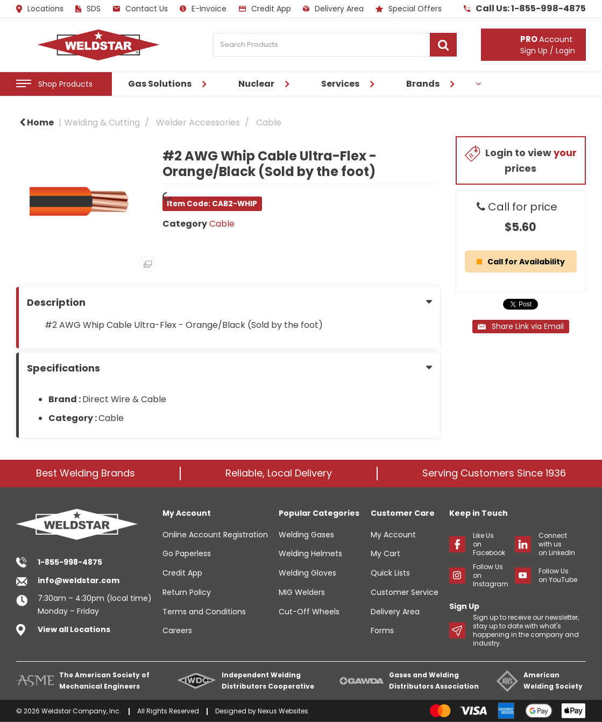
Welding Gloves (307, 572)
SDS (88, 8)
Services (340, 84)
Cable (268, 122)
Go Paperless (186, 553)
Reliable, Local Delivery (278, 473)
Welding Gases (306, 534)
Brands (423, 84)
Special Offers (409, 8)
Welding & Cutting (102, 122)
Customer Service (404, 592)
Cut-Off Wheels (309, 611)
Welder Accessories (198, 122)
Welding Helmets (310, 553)
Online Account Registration (215, 534)
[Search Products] (335, 45)
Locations (39, 9)
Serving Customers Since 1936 (494, 473)
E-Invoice (203, 8)
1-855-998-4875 (70, 562)
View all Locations (74, 629)
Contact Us (140, 8)
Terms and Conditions (204, 611)
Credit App (265, 8)
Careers (177, 630)
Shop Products (65, 84)
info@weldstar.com (78, 580)
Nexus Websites (283, 711)
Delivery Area (333, 8)
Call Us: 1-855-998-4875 (525, 9)
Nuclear (256, 84)
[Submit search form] (443, 45)
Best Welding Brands (85, 473)
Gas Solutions (160, 84)
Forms (382, 630)
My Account (393, 534)
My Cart (385, 553)
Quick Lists (390, 572)
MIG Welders (302, 592)
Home (36, 122)
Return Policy (186, 592)
